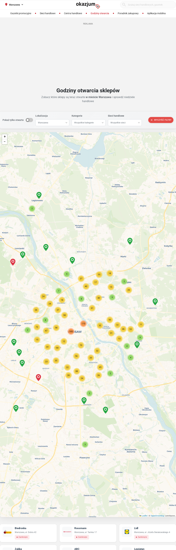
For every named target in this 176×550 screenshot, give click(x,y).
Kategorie (77, 115)
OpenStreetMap (157, 516)
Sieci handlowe (116, 115)
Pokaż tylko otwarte (13, 120)
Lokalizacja (41, 115)
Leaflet (143, 516)
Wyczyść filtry (160, 120)
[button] (100, 325)
